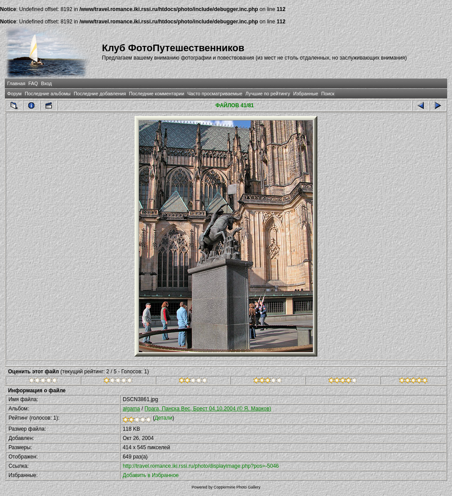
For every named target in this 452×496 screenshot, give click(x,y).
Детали (163, 418)
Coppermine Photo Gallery (237, 487)
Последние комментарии (156, 93)
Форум (14, 93)
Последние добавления (100, 93)
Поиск (328, 93)
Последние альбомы (48, 93)
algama (131, 409)
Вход (46, 83)
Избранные (305, 93)
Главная (16, 83)
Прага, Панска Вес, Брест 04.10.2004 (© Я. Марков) (207, 409)
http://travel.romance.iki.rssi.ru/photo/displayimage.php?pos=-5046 (201, 466)
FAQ (33, 83)
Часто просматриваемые (214, 93)
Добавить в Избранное (151, 475)
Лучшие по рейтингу (267, 93)
